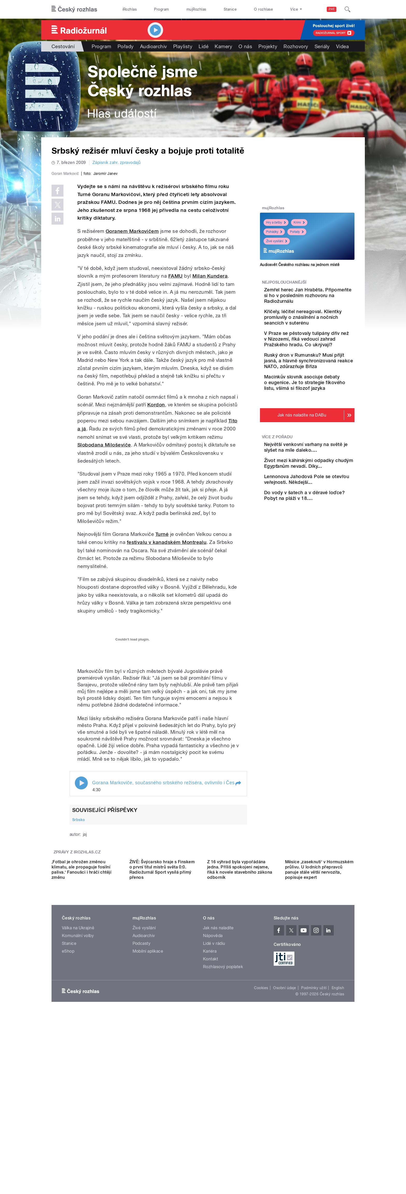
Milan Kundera (210, 386)
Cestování (63, 46)
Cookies (261, 1144)
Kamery (223, 46)
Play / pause (81, 892)
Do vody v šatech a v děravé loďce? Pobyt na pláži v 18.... (322, 554)
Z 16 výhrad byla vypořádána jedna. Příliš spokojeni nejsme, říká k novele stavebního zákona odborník (239, 1026)
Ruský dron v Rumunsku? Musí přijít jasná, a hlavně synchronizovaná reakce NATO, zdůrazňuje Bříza (321, 386)
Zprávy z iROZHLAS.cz (77, 962)
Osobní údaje (284, 1144)
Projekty (267, 46)
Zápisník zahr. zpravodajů (116, 162)
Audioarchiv (153, 46)
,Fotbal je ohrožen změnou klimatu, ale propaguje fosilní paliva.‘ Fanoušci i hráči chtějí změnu (81, 1026)
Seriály (322, 46)
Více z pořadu (277, 471)
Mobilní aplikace (148, 1107)
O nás (245, 46)
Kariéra (209, 1107)
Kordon (156, 515)
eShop (68, 1107)
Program (161, 9)
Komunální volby (78, 1092)
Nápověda (213, 1092)
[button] (238, 893)
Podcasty (142, 1099)
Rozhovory (296, 46)
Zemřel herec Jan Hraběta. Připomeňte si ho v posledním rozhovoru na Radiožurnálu (323, 298)
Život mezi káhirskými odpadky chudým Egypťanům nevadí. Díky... (322, 507)
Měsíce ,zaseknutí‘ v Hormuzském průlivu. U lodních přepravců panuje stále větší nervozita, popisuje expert (319, 1026)
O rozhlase (263, 9)
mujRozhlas (196, 9)
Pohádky (274, 232)
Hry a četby (276, 222)
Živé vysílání (276, 241)
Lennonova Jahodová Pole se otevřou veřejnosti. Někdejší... (323, 531)
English (338, 1144)
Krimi (299, 222)
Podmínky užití (314, 1144)
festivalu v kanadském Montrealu (167, 652)
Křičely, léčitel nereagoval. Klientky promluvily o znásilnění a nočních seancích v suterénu (322, 325)
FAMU (175, 386)
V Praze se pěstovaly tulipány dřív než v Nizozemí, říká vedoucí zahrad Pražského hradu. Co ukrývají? (321, 356)
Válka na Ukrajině (78, 1084)
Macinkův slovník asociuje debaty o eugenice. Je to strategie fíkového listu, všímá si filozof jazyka (322, 413)
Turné (162, 644)
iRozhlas (129, 9)
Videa (342, 46)
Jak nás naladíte (218, 1084)
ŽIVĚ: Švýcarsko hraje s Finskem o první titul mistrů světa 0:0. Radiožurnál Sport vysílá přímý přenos (162, 1026)
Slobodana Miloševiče (104, 555)
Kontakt (210, 1115)
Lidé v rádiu (214, 1099)
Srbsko (78, 929)
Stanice (230, 9)
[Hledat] (347, 9)
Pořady (126, 46)
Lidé (203, 46)
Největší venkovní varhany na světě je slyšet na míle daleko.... (322, 484)
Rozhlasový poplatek (223, 1123)
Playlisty (182, 46)
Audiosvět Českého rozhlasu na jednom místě (299, 265)
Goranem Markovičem (132, 341)
